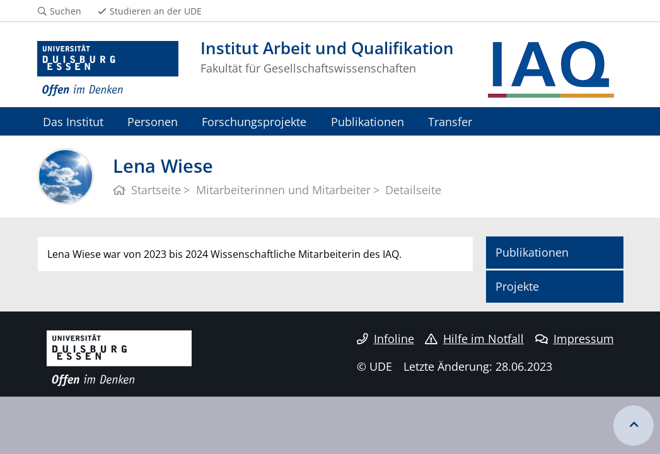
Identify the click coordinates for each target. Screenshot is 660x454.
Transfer (450, 121)
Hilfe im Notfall (474, 338)
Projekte (517, 286)
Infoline (385, 338)
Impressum (574, 338)
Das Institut (73, 121)
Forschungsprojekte (254, 121)
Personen (152, 121)
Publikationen (367, 121)
